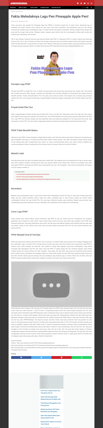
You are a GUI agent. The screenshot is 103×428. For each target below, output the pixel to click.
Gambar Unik (45, 5)
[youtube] (83, 1)
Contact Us (47, 422)
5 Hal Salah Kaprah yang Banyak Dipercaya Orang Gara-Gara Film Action (32, 204)
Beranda (14, 5)
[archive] (80, 98)
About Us (36, 422)
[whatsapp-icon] (90, 1)
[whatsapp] (58, 407)
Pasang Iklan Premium (64, 422)
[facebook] (76, 1)
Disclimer (42, 422)
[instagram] (86, 1)
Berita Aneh (24, 5)
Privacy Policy (54, 422)
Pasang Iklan (57, 5)
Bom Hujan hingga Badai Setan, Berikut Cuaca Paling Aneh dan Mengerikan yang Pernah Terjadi (38, 209)
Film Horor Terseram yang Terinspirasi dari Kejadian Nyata (29, 206)
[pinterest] (45, 407)
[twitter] (80, 1)
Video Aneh (35, 5)
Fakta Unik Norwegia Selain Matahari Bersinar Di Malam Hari (79, 33)
